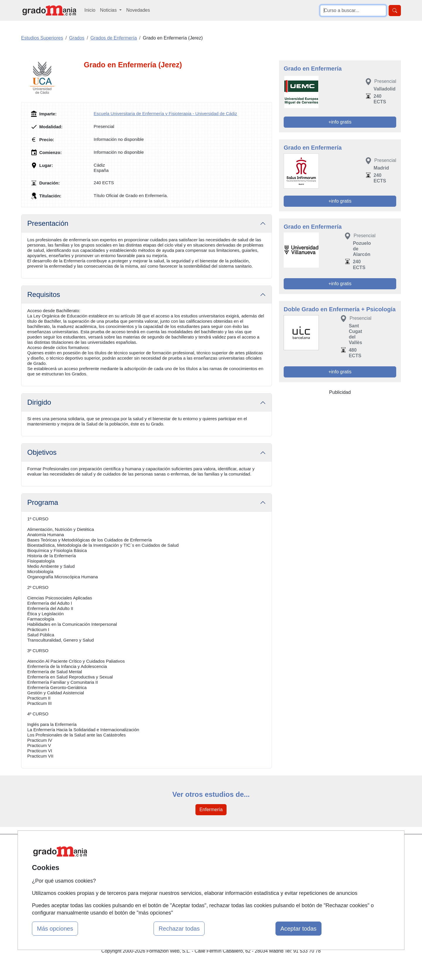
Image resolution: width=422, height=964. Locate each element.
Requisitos (43, 294)
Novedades (138, 10)
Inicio (89, 10)
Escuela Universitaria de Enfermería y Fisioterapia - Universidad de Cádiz (165, 113)
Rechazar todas (179, 928)
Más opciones (55, 928)
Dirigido (39, 402)
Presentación (47, 223)
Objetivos (42, 452)
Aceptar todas (298, 928)
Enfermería (210, 809)
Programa (42, 502)
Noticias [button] (109, 10)
